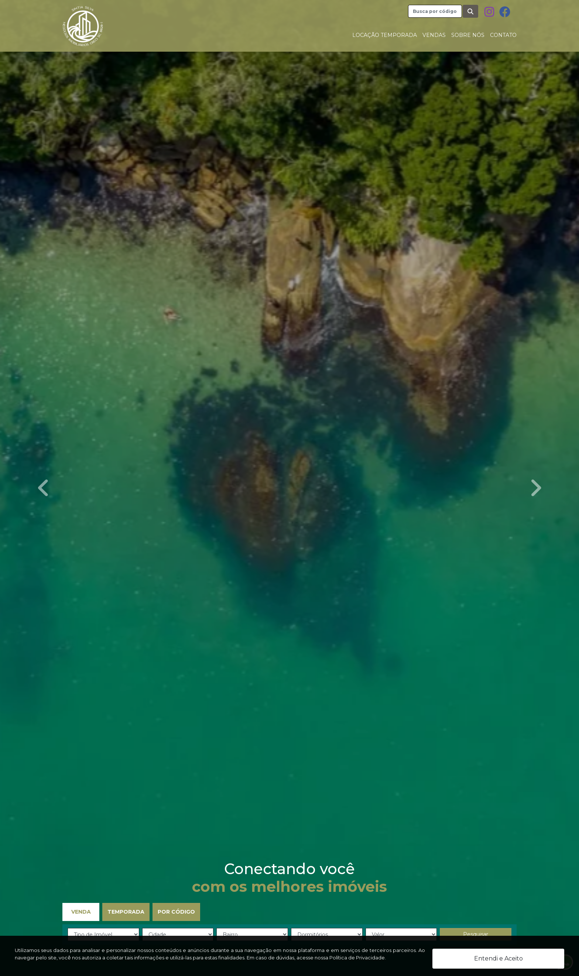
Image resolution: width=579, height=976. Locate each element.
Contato (503, 35)
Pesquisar (475, 934)
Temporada (125, 911)
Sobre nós (467, 35)
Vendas (434, 35)
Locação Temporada (384, 35)
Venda (81, 911)
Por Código (176, 911)
